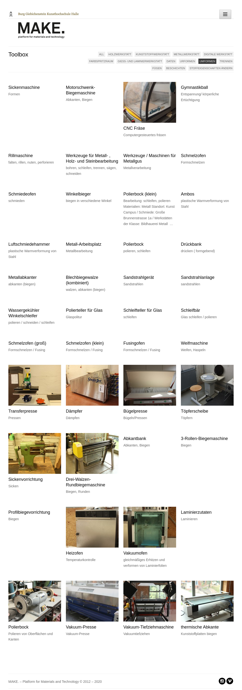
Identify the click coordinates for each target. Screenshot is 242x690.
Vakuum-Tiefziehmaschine (148, 627)
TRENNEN (226, 61)
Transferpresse (22, 411)
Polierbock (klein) (139, 194)
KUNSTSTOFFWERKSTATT (152, 54)
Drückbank (191, 244)
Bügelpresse (135, 411)
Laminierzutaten (196, 512)
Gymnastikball (194, 87)
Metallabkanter (22, 277)
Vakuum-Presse (81, 627)
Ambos (187, 194)
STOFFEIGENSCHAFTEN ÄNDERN (211, 68)
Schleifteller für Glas (142, 310)
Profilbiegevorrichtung (29, 512)
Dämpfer (74, 411)
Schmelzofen (193, 155)
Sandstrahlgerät (138, 277)
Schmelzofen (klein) (85, 343)
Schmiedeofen (22, 194)
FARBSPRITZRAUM (101, 61)
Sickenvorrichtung (25, 479)
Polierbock (133, 244)
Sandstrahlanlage (197, 277)
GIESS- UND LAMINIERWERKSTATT (140, 61)
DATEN (171, 61)
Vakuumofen (135, 553)
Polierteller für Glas (84, 310)
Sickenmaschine (24, 87)
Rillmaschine (20, 155)
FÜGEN (157, 68)
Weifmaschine (194, 343)
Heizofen (74, 553)
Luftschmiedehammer (29, 244)
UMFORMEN (207, 61)
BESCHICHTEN (175, 68)
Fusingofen (134, 343)
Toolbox (18, 54)
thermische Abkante (200, 627)
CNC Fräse (134, 128)
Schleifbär (190, 310)
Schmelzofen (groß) (27, 343)
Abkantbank (134, 438)
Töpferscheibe (194, 411)
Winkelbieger (78, 194)
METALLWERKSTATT (186, 54)
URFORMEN (187, 61)
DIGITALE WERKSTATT (218, 54)
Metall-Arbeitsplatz (83, 244)
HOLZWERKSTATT (120, 54)
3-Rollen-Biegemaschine (204, 438)
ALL (101, 54)
